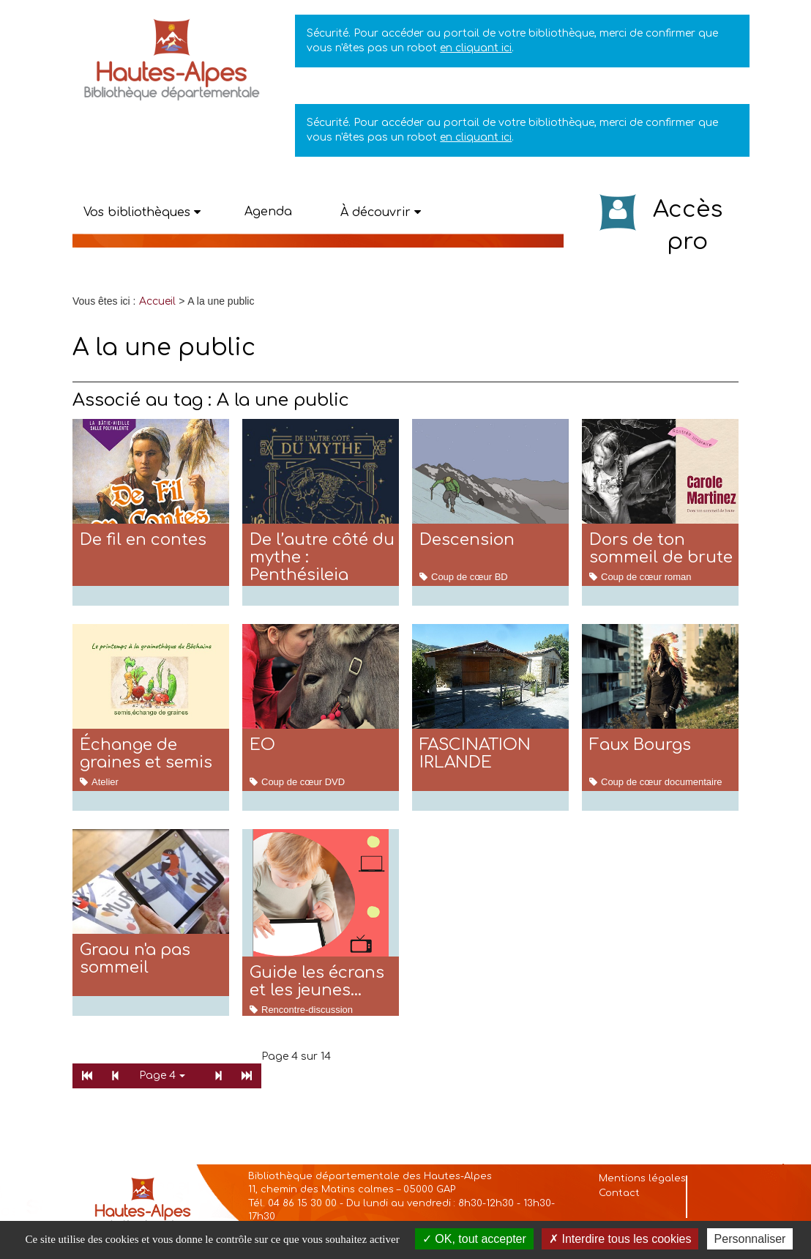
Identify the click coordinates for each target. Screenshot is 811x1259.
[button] (142, 212)
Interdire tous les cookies (620, 1239)
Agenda (268, 211)
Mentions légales (642, 1178)
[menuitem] (157, 301)
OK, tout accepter (474, 1239)
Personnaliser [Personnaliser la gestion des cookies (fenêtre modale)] (750, 1239)
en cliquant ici (476, 47)
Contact (619, 1193)
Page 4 (162, 1075)
